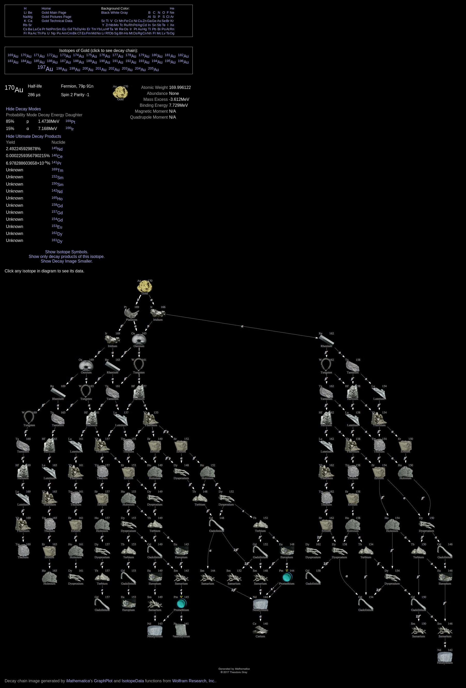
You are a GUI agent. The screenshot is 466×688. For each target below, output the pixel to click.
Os (126, 29)
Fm (88, 33)
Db (111, 33)
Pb (154, 29)
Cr (116, 21)
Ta (111, 29)
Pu (59, 33)
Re (121, 29)
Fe (126, 21)
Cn (144, 33)
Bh (121, 33)
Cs (25, 29)
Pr (43, 29)
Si (154, 17)
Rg (140, 33)
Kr (172, 21)
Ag (140, 25)
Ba (30, 29)
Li (25, 12)
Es (84, 33)
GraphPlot (103, 681)
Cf (79, 33)
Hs (126, 33)
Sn (154, 25)
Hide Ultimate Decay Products (33, 136)
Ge (154, 21)
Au (140, 29)
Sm (58, 29)
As (159, 21)
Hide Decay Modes (23, 109)
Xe (172, 25)
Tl (149, 29)
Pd (135, 25)
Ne (172, 12)
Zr (107, 25)
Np (53, 33)
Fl (154, 33)
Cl (167, 17)
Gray (124, 12)
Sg (116, 33)
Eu (64, 29)
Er (88, 29)
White (115, 12)
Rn (172, 29)
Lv (164, 33)
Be (30, 12)
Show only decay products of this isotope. (67, 256)
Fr (25, 33)
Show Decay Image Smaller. (67, 261)
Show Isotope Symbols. (66, 252)
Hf (107, 29)
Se (164, 21)
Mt (131, 33)
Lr (103, 33)
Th (39, 33)
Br (167, 21)
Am (64, 33)
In (149, 25)
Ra (30, 33)
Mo (116, 25)
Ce (39, 29)
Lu (103, 29)
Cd (144, 25)
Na (25, 17)
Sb (159, 25)
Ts (167, 33)
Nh (149, 33)
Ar (172, 17)
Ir (131, 29)
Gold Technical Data (57, 21)
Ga (149, 21)
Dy (79, 29)
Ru (126, 25)
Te (164, 25)
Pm (53, 29)
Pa (44, 33)
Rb (25, 25)
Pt (135, 29)
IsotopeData (133, 681)
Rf (107, 33)
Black (105, 12)
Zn (145, 21)
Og (172, 33)
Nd (48, 29)
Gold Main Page (54, 12)
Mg (30, 17)
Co (131, 21)
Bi (159, 29)
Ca (30, 21)
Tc (121, 25)
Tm (93, 29)
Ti (107, 21)
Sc (103, 21)
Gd (69, 29)
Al (149, 17)
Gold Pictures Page (56, 17)
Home (46, 8)
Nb (111, 25)
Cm (70, 33)
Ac (35, 33)
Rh (131, 25)
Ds (135, 33)
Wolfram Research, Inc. (193, 681)
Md (93, 33)
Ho (83, 29)
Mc (159, 33)
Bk (75, 33)
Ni (135, 21)
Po (164, 29)
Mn (121, 21)
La (35, 29)
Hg (144, 29)
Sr (30, 25)
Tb (75, 29)
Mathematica (78, 681)
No (99, 33)
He (172, 8)
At (167, 29)
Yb (99, 29)
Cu (140, 21)
